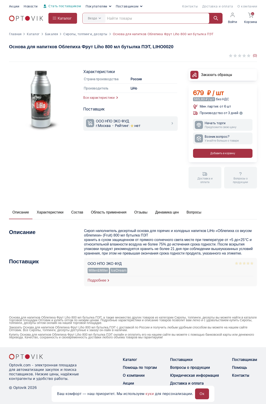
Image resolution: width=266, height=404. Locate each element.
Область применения (109, 212)
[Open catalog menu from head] (62, 18)
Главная (15, 34)
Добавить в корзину (222, 153)
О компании (247, 6)
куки (150, 394)
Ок (202, 394)
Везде (94, 18)
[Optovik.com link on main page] (26, 18)
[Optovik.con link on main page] (26, 356)
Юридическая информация (194, 375)
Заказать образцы (216, 75)
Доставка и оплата (217, 6)
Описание (20, 212)
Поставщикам (129, 6)
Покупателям (98, 6)
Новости (30, 6)
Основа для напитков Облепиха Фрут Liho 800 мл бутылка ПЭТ (163, 34)
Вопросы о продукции (190, 367)
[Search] (152, 18)
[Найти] (214, 18)
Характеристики (50, 212)
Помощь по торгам (140, 367)
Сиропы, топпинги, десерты (85, 34)
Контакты (190, 6)
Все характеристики (100, 97)
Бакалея (51, 34)
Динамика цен (167, 212)
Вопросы (193, 212)
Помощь (239, 367)
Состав (77, 212)
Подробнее (97, 280)
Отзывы (141, 212)
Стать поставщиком (61, 6)
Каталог (33, 34)
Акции (14, 6)
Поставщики (181, 360)
